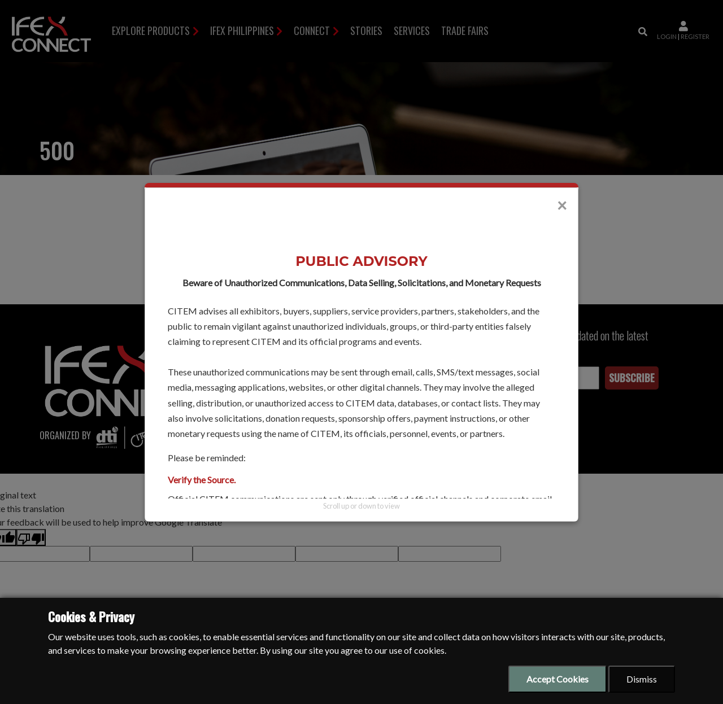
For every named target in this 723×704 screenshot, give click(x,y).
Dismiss (641, 679)
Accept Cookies (557, 679)
